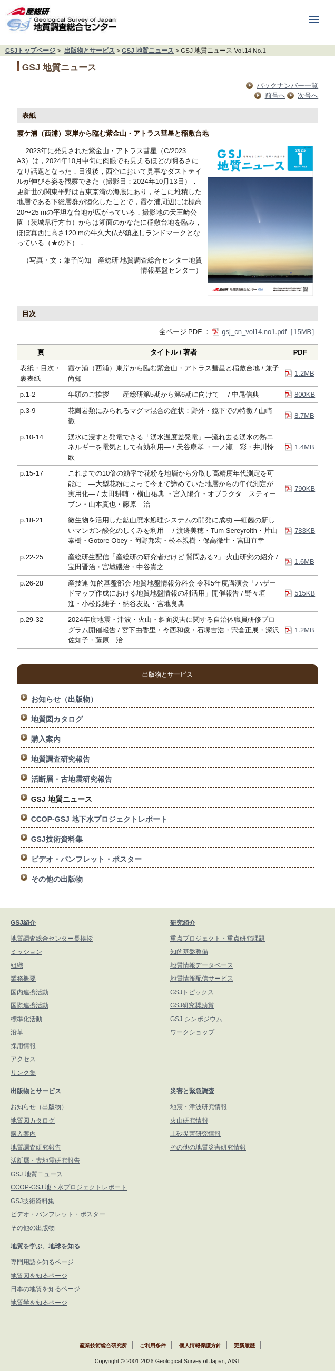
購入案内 (46, 739)
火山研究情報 (189, 1120)
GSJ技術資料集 (57, 839)
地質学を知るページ (39, 1302)
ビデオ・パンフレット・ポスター (86, 859)
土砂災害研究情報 (195, 1133)
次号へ (308, 95)
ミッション (26, 951)
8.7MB (304, 415)
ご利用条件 (153, 1345)
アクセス (23, 1059)
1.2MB (304, 373)
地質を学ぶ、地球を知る (45, 1246)
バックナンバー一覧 (287, 85)
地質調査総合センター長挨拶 (52, 938)
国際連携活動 (29, 1005)
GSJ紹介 (23, 922)
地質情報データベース (201, 965)
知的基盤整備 (189, 951)
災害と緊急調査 (192, 1091)
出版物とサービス (89, 50)
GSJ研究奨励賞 (192, 1005)
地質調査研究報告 (60, 759)
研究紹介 (182, 922)
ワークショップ (192, 1032)
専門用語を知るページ (42, 1262)
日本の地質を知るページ (45, 1289)
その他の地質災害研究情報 (208, 1147)
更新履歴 (244, 1345)
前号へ (275, 95)
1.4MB (304, 447)
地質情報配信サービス (201, 978)
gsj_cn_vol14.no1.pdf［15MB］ (270, 332)
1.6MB (304, 562)
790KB (304, 488)
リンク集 (23, 1072)
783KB (304, 531)
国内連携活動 (29, 992)
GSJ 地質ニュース (148, 50)
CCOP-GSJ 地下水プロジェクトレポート (99, 819)
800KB (304, 394)
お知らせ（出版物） (64, 699)
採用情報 (23, 1046)
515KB (304, 593)
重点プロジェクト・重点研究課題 (217, 938)
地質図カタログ (57, 719)
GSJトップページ (30, 50)
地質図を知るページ (39, 1275)
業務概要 (23, 978)
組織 (17, 965)
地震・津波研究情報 (198, 1107)
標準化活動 (26, 1019)
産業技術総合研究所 (103, 1345)
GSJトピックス (192, 992)
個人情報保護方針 (200, 1345)
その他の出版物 (57, 879)
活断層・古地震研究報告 (71, 779)
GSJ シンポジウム (196, 1019)
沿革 (17, 1032)
